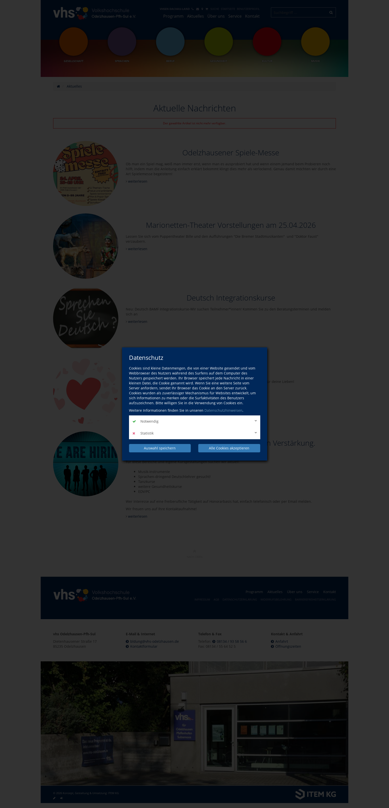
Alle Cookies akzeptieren (229, 448)
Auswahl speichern (160, 448)
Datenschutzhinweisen (223, 410)
